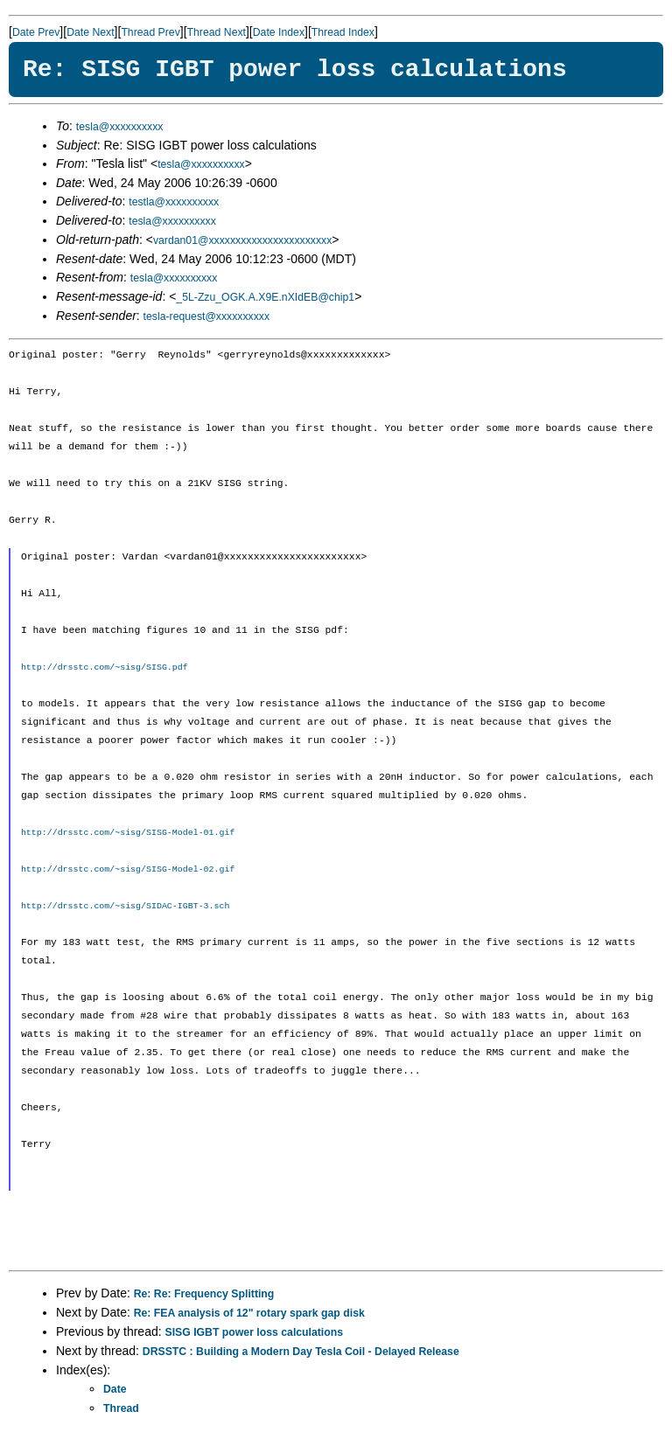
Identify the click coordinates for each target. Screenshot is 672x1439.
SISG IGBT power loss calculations (254, 1332)
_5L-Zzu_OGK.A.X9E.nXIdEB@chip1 (265, 297)
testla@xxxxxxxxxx (174, 202)
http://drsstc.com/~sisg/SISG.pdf (104, 667)
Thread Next (216, 32)
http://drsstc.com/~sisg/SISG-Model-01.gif (127, 832)
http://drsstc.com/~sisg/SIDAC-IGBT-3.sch (125, 906)
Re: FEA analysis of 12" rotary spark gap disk (249, 1313)
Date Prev (36, 32)
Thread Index (343, 32)
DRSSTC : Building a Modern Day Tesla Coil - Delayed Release (301, 1351)
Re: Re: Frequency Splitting (204, 1294)
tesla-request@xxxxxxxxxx (207, 316)
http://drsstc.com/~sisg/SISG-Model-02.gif (127, 869)
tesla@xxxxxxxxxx (120, 127)
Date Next (90, 32)
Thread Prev (150, 32)
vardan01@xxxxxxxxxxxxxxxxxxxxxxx (242, 240)
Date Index (278, 32)
